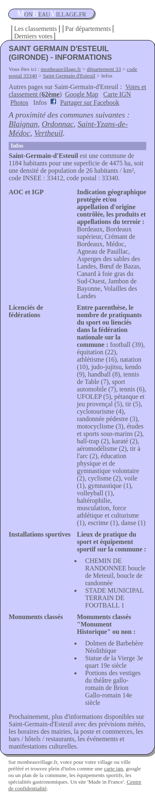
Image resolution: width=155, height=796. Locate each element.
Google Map (81, 94)
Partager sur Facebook (89, 102)
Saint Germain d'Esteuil (69, 76)
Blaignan (23, 124)
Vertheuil (48, 133)
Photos (19, 102)
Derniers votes (33, 36)
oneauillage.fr (51, 13)
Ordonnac (58, 124)
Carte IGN (117, 94)
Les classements (35, 28)
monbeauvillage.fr (61, 69)
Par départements (88, 28)
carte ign (113, 768)
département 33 (104, 69)
